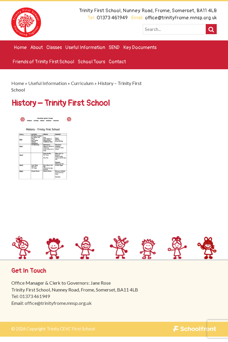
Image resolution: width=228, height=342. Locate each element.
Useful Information (85, 48)
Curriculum (82, 83)
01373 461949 (35, 296)
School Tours (91, 62)
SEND (114, 48)
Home (20, 48)
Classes (54, 48)
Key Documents (139, 48)
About (36, 48)
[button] (211, 29)
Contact (117, 62)
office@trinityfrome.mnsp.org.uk (58, 303)
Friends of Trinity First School (43, 62)
